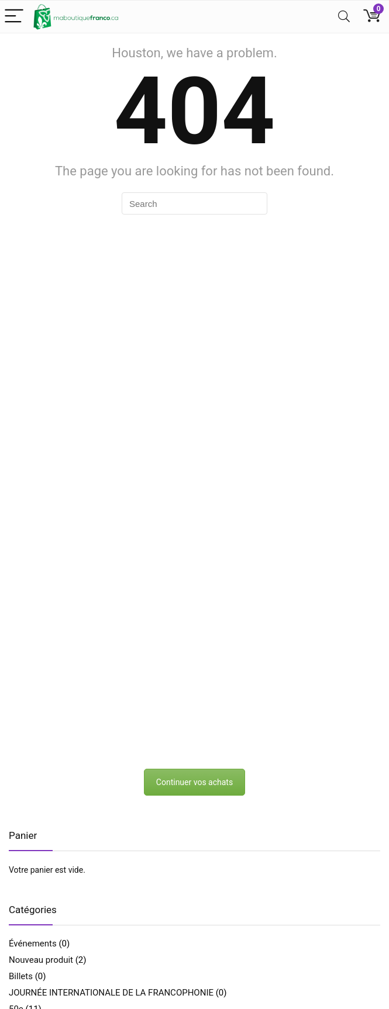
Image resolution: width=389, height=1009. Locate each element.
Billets (21, 976)
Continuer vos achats (194, 782)
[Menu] (14, 16)
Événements (33, 943)
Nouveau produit (41, 960)
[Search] (344, 16)
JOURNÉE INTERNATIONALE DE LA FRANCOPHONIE (111, 992)
